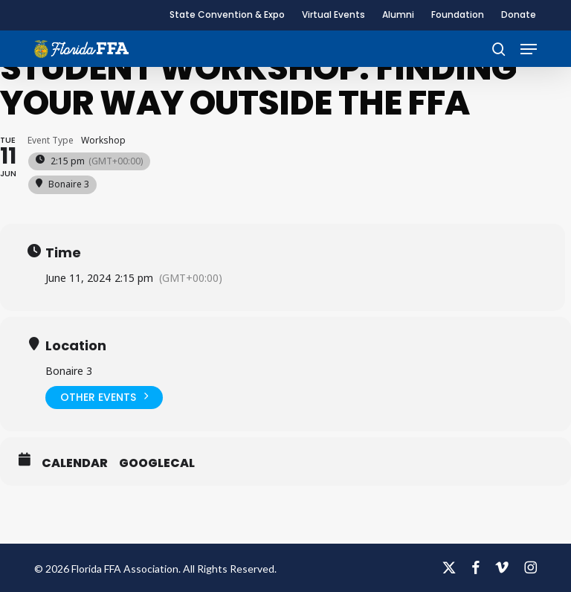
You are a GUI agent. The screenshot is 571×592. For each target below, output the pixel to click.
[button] (528, 49)
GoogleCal (157, 463)
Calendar (75, 463)
